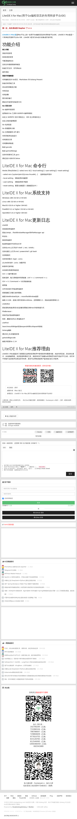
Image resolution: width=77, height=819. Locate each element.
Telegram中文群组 (10, 570)
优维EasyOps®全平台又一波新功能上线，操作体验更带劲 (23, 655)
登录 (21, 443)
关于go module (13, 425)
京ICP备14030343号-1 (11, 815)
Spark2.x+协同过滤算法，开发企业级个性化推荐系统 (21, 577)
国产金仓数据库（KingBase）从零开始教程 (18, 665)
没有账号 (34, 443)
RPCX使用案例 (9, 652)
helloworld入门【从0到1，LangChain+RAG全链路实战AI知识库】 (26, 662)
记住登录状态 (7, 498)
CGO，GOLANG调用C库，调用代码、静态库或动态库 (21, 648)
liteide (39, 432)
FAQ (12, 796)
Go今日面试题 (9, 524)
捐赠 (7, 798)
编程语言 (58, 432)
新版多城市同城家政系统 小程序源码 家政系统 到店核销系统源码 (24, 587)
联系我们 (68, 796)
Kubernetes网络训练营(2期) (14, 672)
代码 (48, 432)
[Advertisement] (18, 542)
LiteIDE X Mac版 (9, 35)
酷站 (14, 798)
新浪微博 (43, 796)
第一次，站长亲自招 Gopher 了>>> (17, 28)
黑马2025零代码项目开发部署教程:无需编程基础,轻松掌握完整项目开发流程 (28, 676)
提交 (70, 474)
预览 (10, 447)
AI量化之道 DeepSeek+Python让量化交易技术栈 (20, 580)
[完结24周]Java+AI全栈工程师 (14, 601)
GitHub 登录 (38, 513)
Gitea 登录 (38, 517)
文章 (11, 10)
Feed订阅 (22, 798)
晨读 (26, 796)
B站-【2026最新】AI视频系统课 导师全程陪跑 (19, 679)
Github (34, 796)
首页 (4, 10)
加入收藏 (5, 407)
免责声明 (59, 796)
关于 (5, 796)
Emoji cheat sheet (43, 468)
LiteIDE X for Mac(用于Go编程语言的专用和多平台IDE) (33, 393)
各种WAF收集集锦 (14, 424)
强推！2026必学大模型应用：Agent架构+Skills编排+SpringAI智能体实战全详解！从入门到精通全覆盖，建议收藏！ (39, 592)
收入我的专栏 (10, 416)
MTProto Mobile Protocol (13, 573)
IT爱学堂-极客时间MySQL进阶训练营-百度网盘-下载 (21, 597)
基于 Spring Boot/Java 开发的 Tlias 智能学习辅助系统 (22, 584)
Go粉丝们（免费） (46, 786)
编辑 (4, 447)
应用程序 (70, 432)
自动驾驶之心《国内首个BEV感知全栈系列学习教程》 (21, 658)
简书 (15, 387)
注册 (10, 505)
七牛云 (46, 807)
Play (51, 796)
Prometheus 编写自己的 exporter (15, 567)
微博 (12, 407)
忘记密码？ (71, 505)
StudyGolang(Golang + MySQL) (23, 807)
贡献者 (19, 796)
